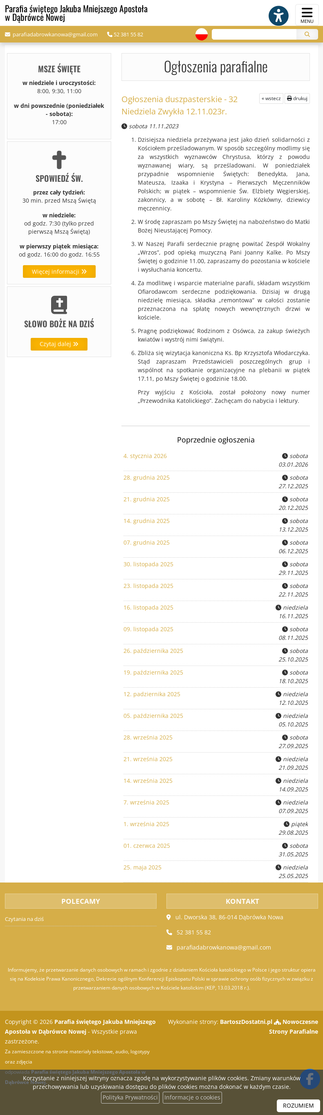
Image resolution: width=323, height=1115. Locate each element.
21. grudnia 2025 (146, 499)
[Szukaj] (307, 34)
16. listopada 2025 (148, 607)
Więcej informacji (59, 271)
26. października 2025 (153, 650)
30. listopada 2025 (148, 564)
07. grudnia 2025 (146, 542)
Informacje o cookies (192, 1098)
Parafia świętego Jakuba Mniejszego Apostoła (78, 13)
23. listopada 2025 (148, 585)
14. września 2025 (148, 780)
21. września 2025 (148, 758)
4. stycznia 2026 (145, 455)
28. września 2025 (148, 737)
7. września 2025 (146, 802)
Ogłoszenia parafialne (216, 65)
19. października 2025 (153, 672)
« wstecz (271, 97)
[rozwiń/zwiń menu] (307, 15)
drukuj (297, 97)
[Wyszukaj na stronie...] (253, 34)
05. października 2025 (153, 715)
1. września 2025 (146, 823)
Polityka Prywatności (130, 1098)
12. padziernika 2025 (151, 693)
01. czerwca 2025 (146, 845)
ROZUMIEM (298, 1106)
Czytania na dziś (24, 918)
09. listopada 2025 (148, 628)
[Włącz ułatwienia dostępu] (276, 15)
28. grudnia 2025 (146, 477)
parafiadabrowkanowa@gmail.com (54, 34)
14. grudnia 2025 (146, 520)
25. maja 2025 (142, 867)
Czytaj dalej (59, 344)
